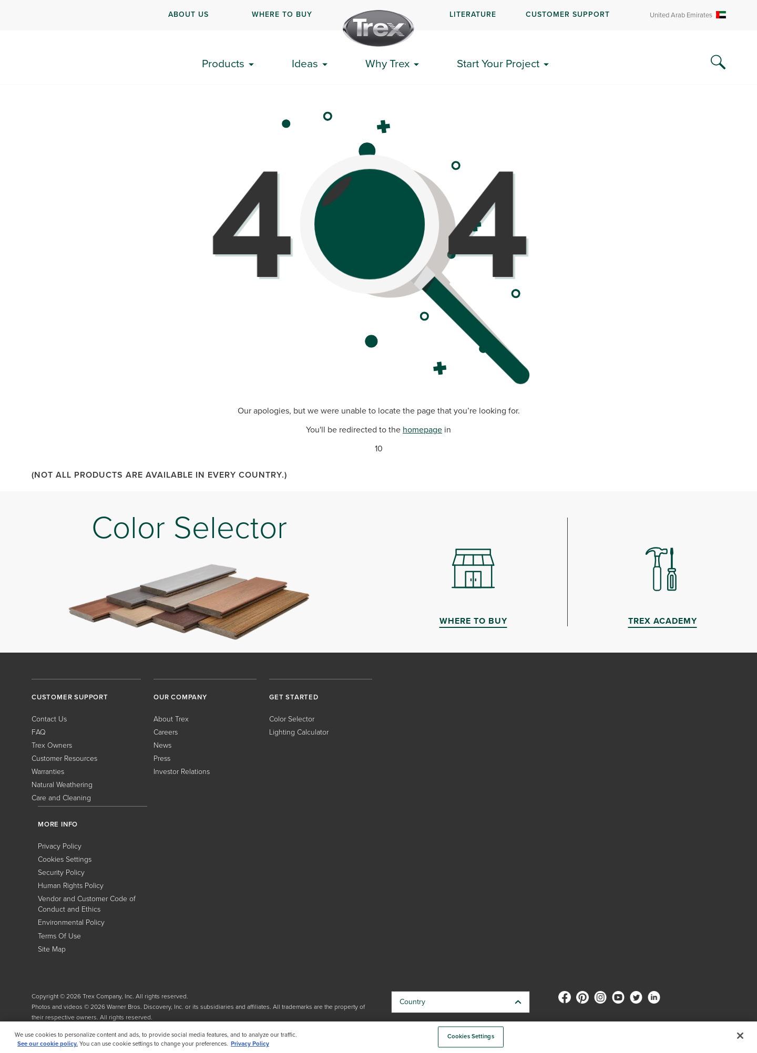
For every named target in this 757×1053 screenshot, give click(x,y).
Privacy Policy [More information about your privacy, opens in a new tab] (250, 1043)
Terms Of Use (59, 936)
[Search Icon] (718, 62)
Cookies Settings (64, 859)
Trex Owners (52, 745)
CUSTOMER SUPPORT (568, 14)
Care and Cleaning (61, 797)
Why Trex (387, 63)
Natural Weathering (62, 784)
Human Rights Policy (71, 885)
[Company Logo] (378, 28)
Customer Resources (64, 758)
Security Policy (61, 872)
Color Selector (291, 719)
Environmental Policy (71, 922)
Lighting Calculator (299, 732)
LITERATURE (472, 14)
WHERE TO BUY (282, 14)
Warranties (48, 771)
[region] (378, 1037)
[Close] (740, 1035)
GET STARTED (294, 697)
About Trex (171, 719)
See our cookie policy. (47, 1043)
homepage (422, 430)
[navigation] (378, 15)
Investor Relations (182, 771)
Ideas (305, 63)
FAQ (39, 732)
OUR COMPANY (180, 697)
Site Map (52, 949)
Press (162, 758)
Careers (166, 732)
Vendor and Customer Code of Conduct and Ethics (87, 904)
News (162, 745)
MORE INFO (58, 824)
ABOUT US (188, 14)
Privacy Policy (59, 846)
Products (223, 63)
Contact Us (49, 719)
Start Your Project (498, 63)
